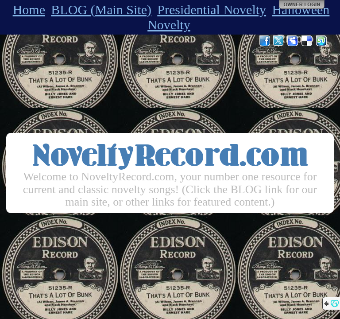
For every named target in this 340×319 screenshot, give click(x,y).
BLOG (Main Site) (101, 9)
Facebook (265, 41)
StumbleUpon (321, 41)
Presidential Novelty (211, 9)
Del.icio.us (307, 41)
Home (29, 9)
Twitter (279, 41)
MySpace (293, 41)
